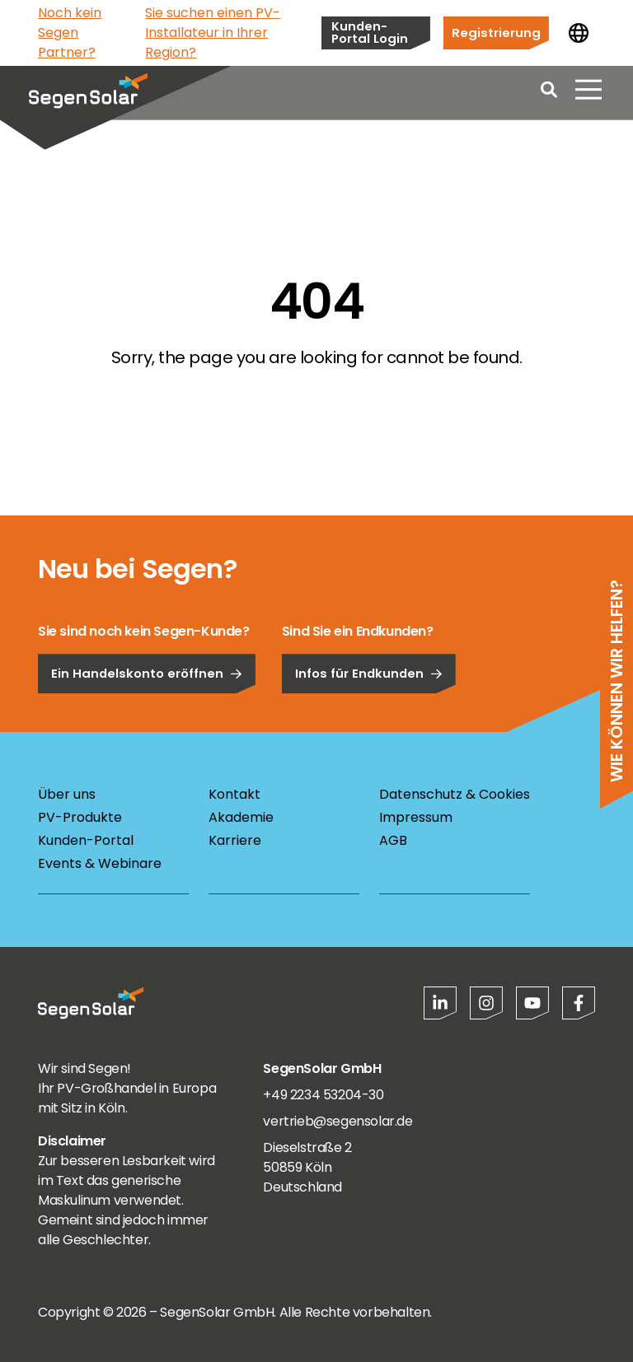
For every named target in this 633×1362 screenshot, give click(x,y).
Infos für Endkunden (369, 718)
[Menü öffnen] (588, 99)
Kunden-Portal (86, 840)
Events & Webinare (100, 863)
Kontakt (234, 794)
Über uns (67, 794)
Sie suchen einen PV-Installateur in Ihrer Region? (212, 32)
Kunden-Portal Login (369, 32)
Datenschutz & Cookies (454, 794)
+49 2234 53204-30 (323, 1094)
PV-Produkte (80, 817)
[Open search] (549, 99)
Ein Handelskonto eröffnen (146, 718)
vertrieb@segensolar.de (337, 1121)
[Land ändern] (578, 32)
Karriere (235, 840)
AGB (393, 840)
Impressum (415, 817)
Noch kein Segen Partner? (69, 32)
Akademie (241, 817)
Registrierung (496, 32)
